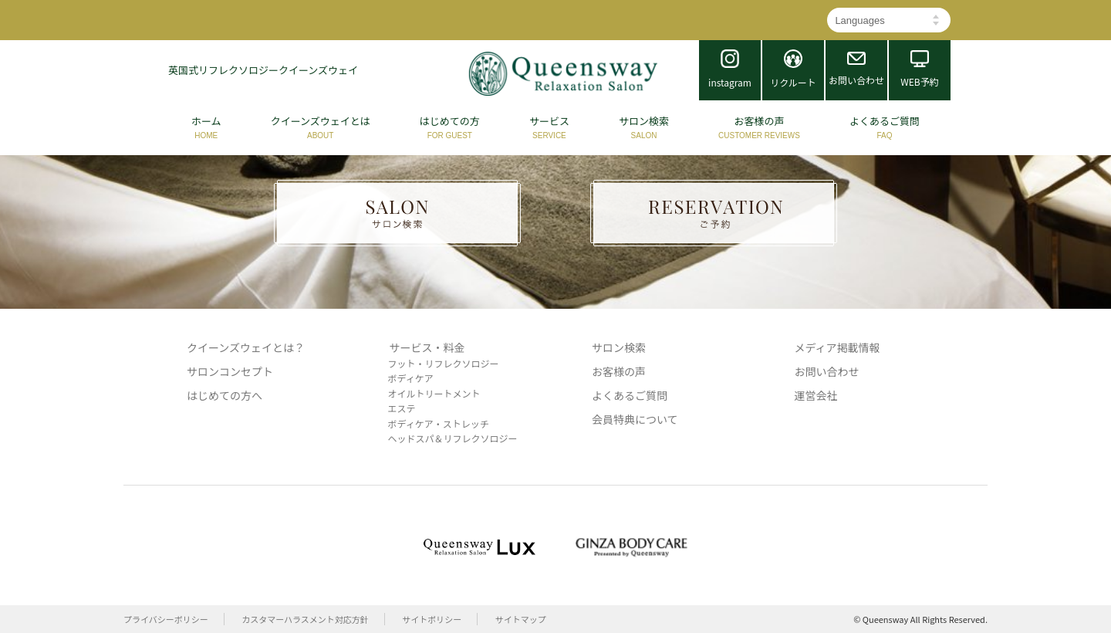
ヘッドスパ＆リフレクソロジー (453, 438)
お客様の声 (619, 371)
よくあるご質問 (629, 395)
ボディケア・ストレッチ (438, 423)
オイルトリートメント (434, 393)
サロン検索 (619, 347)
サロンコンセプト (230, 371)
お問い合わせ (827, 371)
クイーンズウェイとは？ (246, 347)
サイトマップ (520, 619)
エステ (402, 408)
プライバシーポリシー (165, 619)
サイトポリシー (431, 619)
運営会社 (816, 395)
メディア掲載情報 (837, 347)
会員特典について (635, 419)
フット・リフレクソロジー (443, 363)
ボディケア (411, 377)
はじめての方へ (224, 395)
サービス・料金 (427, 347)
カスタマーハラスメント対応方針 (305, 619)
